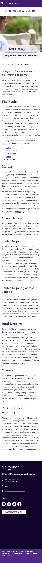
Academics (12, 64)
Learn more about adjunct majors (25, 234)
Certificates (10, 159)
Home (3, 64)
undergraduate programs (26, 449)
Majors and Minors (14, 211)
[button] (38, 3)
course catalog (19, 363)
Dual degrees (11, 154)
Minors (8, 156)
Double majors (11, 151)
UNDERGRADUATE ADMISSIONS (19, 11)
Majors (8, 148)
